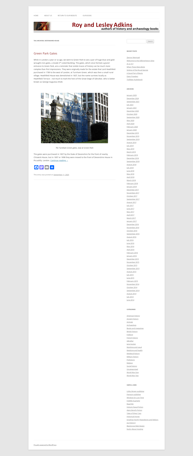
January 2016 (132, 256)
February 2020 (132, 127)
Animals (130, 322)
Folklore (130, 334)
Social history (132, 366)
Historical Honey (133, 416)
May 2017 (130, 212)
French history (132, 338)
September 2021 (133, 101)
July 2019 (130, 145)
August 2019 (131, 142)
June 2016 (130, 243)
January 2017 (132, 221)
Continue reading (59, 160)
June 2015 (130, 278)
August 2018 (131, 164)
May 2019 (130, 149)
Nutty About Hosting (135, 429)
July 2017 (130, 205)
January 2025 (132, 95)
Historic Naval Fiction (135, 407)
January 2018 (132, 186)
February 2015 (132, 281)
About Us (48, 15)
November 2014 (133, 284)
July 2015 (130, 275)
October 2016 (132, 231)
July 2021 (130, 105)
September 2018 (133, 161)
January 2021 (132, 108)
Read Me (130, 404)
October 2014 (132, 287)
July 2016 (130, 240)
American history (133, 316)
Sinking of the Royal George (137, 70)
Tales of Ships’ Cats (134, 413)
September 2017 (133, 199)
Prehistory (131, 360)
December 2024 (133, 98)
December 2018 (133, 158)
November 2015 (133, 262)
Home (36, 15)
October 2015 (132, 265)
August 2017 (131, 202)
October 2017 (132, 196)
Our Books (87, 15)
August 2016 (131, 237)
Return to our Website (67, 15)
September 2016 (133, 234)
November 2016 (133, 227)
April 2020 (130, 123)
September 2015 (133, 268)
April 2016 (130, 249)
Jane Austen (131, 344)
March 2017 (131, 218)
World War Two (133, 375)
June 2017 (130, 208)
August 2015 (131, 271)
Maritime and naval (134, 347)
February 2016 (132, 253)
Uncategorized (132, 369)
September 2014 (133, 290)
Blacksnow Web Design (136, 426)
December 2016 (133, 224)
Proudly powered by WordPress (45, 445)
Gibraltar (130, 341)
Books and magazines (135, 328)
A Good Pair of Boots (135, 73)
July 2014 (130, 297)
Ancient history (132, 319)
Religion (130, 363)
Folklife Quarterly (133, 401)
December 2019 (133, 133)
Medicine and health (135, 350)
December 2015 (133, 259)
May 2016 (130, 246)
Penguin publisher (134, 394)
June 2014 (130, 300)
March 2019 (131, 152)
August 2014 (131, 293)
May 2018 (130, 174)
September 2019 (133, 139)
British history (132, 331)
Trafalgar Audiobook (135, 79)
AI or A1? (130, 64)
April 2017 (130, 215)
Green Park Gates (45, 53)
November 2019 (133, 136)
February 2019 (132, 155)
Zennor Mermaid (133, 57)
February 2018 (132, 183)
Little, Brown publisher (135, 391)
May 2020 (130, 120)
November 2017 (133, 193)
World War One (133, 372)
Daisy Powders (132, 76)
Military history (132, 356)
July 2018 (130, 168)
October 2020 (132, 114)
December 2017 (133, 190)
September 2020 (133, 117)
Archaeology (131, 325)
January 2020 (132, 130)
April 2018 (130, 177)
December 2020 (133, 111)
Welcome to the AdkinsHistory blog (140, 60)
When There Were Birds (136, 67)
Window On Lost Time (135, 397)
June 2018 (130, 171)
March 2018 (131, 180)
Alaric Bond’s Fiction (134, 410)
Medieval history (133, 353)
